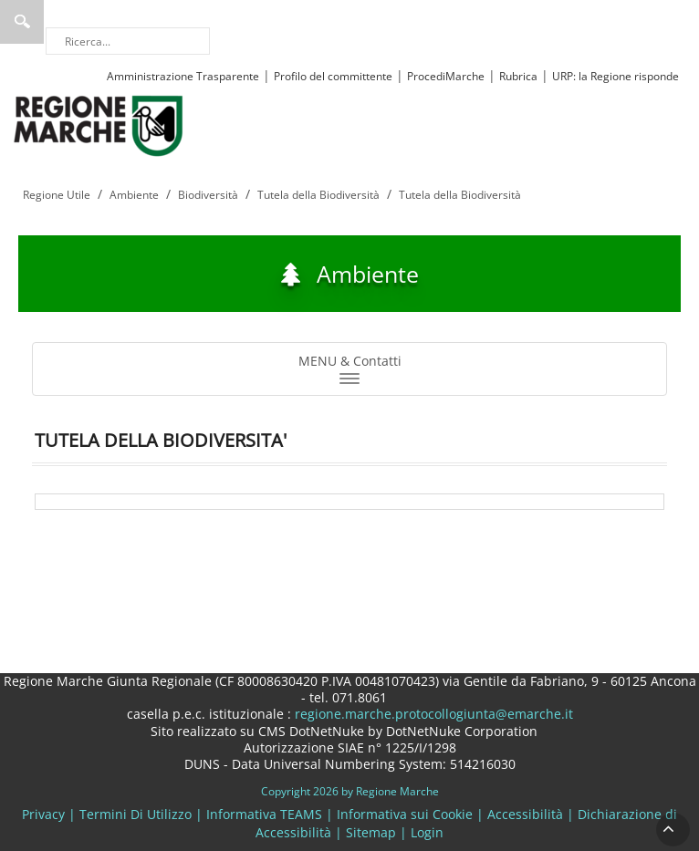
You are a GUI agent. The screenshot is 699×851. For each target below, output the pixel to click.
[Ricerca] (128, 41)
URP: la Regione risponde (615, 76)
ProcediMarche (446, 76)
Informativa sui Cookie (405, 814)
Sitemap (371, 832)
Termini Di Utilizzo (135, 814)
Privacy (43, 814)
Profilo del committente (333, 76)
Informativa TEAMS (264, 814)
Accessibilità (525, 814)
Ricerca (22, 22)
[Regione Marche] (98, 124)
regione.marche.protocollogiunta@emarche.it (432, 713)
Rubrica (518, 76)
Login (427, 832)
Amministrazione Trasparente (183, 76)
